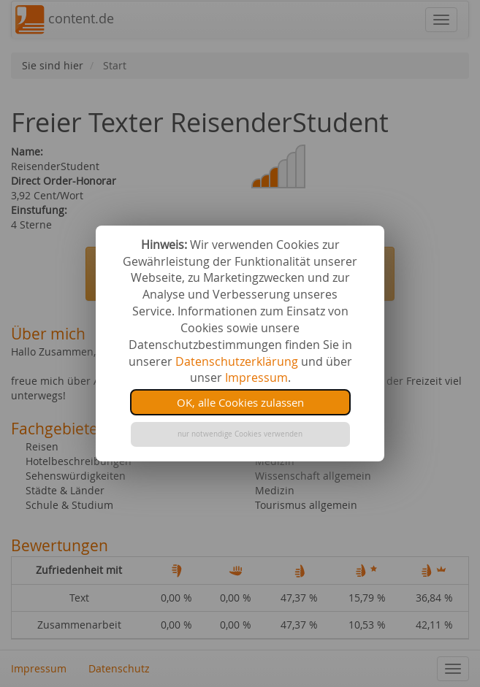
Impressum (256, 377)
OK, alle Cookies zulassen (240, 402)
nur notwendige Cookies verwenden (240, 434)
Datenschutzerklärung (236, 361)
